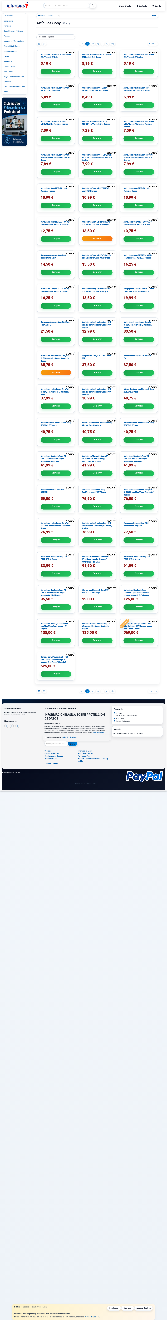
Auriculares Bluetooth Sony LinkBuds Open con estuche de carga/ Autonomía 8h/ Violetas (136, 1066)
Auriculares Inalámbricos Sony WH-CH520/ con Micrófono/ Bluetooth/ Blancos (97, 698)
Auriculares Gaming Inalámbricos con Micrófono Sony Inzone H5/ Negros (54, 1127)
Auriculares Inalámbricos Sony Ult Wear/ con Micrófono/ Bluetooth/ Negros (96, 1127)
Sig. (112, 44)
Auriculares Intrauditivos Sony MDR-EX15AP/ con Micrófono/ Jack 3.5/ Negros (138, 269)
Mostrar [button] (153, 44)
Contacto (141, 6)
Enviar (72, 1273)
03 (98, 44)
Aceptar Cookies (144, 1308)
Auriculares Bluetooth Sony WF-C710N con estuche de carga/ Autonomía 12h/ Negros (54, 1066)
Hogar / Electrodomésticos (14, 77)
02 (93, 44)
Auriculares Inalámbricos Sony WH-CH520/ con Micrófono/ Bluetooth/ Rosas (55, 637)
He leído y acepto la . (62, 1267)
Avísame (97, 406)
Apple (6, 92)
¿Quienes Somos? (51, 1288)
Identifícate (124, 6)
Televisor (7, 36)
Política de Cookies (91, 1317)
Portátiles (7, 26)
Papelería (7, 82)
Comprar (55, 99)
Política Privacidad (51, 1283)
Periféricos (8, 61)
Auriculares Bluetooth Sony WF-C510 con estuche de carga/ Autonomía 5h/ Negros (136, 821)
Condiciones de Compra (53, 1285)
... (102, 44)
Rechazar (127, 1308)
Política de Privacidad (98, 1261)
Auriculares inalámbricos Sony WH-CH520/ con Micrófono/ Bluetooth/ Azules (138, 575)
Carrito (157, 6)
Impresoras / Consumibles (14, 41)
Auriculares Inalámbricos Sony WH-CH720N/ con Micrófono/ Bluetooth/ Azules (97, 943)
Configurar (114, 1308)
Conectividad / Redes (12, 46)
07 (107, 44)
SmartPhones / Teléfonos (13, 31)
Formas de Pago (84, 1285)
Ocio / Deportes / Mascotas (14, 87)
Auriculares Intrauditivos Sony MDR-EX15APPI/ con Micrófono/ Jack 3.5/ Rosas (56, 269)
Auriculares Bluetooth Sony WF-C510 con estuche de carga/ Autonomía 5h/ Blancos (95, 821)
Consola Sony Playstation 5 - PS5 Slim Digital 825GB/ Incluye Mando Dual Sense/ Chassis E (137, 1127)
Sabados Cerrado (51, 1293)
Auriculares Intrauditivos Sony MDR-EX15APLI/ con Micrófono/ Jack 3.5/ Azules (97, 269)
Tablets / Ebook (10, 66)
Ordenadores (9, 16)
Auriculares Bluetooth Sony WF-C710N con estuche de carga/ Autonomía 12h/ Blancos (95, 1005)
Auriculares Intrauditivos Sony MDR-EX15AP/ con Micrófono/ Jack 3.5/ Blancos (138, 207)
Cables (6, 56)
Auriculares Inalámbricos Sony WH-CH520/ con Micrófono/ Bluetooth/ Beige (55, 698)
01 (87, 44)
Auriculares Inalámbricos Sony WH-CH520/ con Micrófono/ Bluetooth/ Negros (97, 575)
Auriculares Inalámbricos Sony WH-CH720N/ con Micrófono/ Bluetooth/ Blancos (138, 882)
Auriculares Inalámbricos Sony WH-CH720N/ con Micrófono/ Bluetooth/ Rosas (56, 943)
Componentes (9, 21)
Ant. (81, 44)
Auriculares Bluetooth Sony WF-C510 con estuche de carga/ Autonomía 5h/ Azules (54, 821)
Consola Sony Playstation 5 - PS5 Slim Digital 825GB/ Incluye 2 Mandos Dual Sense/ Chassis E (54, 1189)
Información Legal (85, 1280)
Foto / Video (8, 72)
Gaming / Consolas (11, 51)
